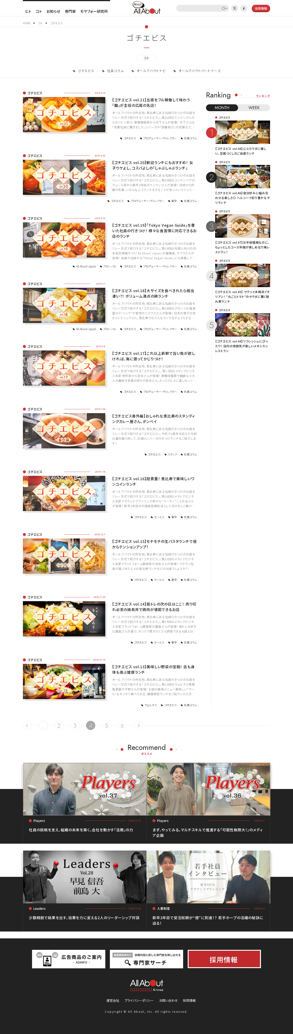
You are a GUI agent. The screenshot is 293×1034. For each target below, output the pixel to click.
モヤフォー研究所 (94, 11)
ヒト (28, 11)
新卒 (174, 201)
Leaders (39, 908)
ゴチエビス (85, 70)
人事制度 (163, 908)
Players (39, 820)
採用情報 (189, 1000)
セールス (159, 517)
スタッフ (172, 454)
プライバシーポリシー (139, 1000)
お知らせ (53, 11)
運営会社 (112, 1000)
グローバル (109, 266)
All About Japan (86, 266)
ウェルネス (150, 705)
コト (39, 11)
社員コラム (115, 70)
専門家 (70, 11)
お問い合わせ (168, 1000)
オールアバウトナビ (151, 70)
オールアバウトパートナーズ (199, 70)
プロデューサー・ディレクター (160, 138)
